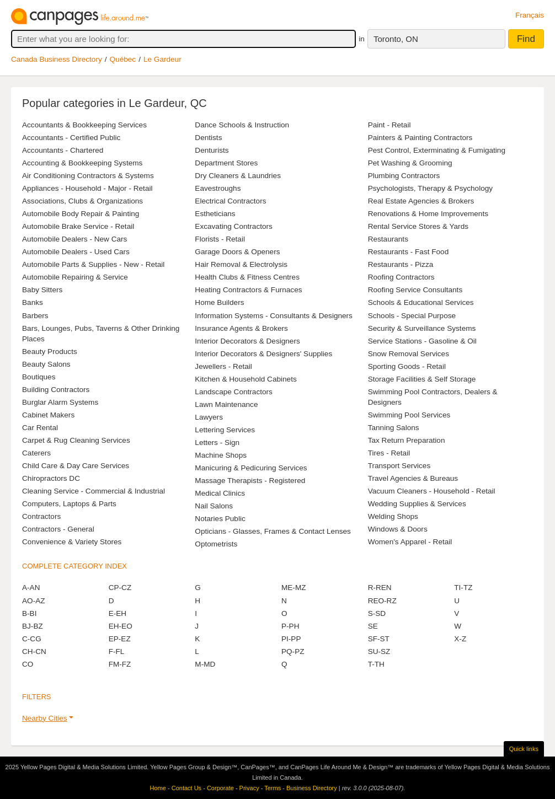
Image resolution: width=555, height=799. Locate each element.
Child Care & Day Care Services (75, 466)
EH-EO (120, 626)
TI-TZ (463, 587)
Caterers (36, 453)
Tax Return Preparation (406, 440)
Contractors (41, 516)
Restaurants (388, 239)
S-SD (377, 613)
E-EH (117, 613)
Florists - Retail (220, 239)
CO (27, 664)
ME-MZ (293, 587)
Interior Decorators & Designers (247, 341)
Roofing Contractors (401, 277)
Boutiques (38, 377)
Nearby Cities (44, 718)
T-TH (376, 664)
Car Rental (40, 427)
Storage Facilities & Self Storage (422, 379)
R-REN (380, 587)
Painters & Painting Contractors (420, 137)
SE (373, 626)
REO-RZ (382, 601)
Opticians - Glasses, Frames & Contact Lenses (273, 531)
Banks (32, 302)
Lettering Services (225, 430)
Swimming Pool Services (409, 415)
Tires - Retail (389, 453)
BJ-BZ (32, 626)
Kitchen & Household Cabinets (245, 379)
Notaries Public (220, 518)
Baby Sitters (42, 290)
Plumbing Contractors (404, 175)
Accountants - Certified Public (71, 137)
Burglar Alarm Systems (60, 402)
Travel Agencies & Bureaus (413, 478)
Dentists (208, 137)
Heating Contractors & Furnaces (248, 290)
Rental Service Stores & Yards (418, 226)
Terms (272, 788)
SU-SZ (379, 651)
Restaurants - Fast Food (408, 252)
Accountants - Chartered (62, 150)
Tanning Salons (393, 427)
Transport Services (399, 466)
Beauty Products (49, 351)
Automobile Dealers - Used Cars (76, 252)
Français (529, 15)
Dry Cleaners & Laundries (238, 175)
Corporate (220, 788)
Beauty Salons (46, 364)
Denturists (211, 150)
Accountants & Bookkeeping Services (84, 125)
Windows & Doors (398, 529)
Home (158, 788)
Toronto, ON (395, 39)
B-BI (29, 613)
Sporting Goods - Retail (407, 366)
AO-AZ (33, 601)
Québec (123, 59)
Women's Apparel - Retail (410, 542)
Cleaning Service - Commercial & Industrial (93, 491)
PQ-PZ (293, 651)
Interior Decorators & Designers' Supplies (263, 354)
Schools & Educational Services (421, 302)
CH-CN (34, 651)
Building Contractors (55, 389)
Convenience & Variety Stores (71, 542)
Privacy (249, 788)
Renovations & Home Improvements (428, 214)
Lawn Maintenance (226, 404)
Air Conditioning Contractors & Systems (88, 175)
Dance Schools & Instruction (242, 125)
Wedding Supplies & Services (417, 504)
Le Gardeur (162, 59)
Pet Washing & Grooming (410, 163)
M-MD (205, 664)
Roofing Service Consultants (415, 290)
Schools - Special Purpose (412, 316)
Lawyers (209, 417)
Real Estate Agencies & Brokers (421, 201)
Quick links (523, 749)
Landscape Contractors (234, 392)
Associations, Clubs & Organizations (82, 201)
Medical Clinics (220, 493)
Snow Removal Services (408, 354)
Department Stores (226, 163)
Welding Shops (393, 516)
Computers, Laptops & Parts (69, 504)
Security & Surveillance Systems (422, 328)
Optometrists (216, 544)
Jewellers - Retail (223, 366)
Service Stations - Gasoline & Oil (422, 341)
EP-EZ (120, 639)
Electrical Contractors (230, 201)
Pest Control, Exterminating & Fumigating (436, 150)
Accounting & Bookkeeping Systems (82, 163)
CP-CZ (120, 587)
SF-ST (378, 639)
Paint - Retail (389, 125)
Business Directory (311, 788)
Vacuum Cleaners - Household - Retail (431, 491)
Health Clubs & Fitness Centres (247, 277)
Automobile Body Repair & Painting (80, 214)
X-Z (460, 639)
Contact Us (186, 788)
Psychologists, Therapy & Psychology (430, 188)
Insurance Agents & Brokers (241, 328)
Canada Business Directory (56, 59)
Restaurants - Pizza (401, 264)
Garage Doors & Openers (237, 252)
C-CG (31, 639)
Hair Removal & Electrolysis (241, 264)
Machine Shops (221, 455)
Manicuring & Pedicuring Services (251, 468)
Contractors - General (58, 529)
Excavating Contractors (234, 226)
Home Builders (219, 302)
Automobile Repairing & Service (75, 277)
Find (526, 39)
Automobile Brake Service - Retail (78, 226)
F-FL (117, 651)
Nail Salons (214, 506)
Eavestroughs (218, 188)
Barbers (35, 316)
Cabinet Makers (48, 415)
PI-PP (291, 639)
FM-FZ (120, 664)
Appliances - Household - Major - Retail (87, 188)
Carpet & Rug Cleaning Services (76, 440)
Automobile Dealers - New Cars (74, 239)
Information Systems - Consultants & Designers (274, 316)
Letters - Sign (217, 442)
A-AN (31, 587)
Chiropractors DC (51, 478)
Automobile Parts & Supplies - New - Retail (93, 264)
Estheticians (215, 214)
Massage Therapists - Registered (250, 480)
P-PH (290, 626)
